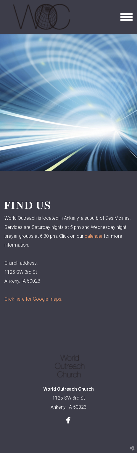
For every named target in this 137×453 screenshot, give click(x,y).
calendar (94, 236)
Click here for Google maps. (33, 299)
